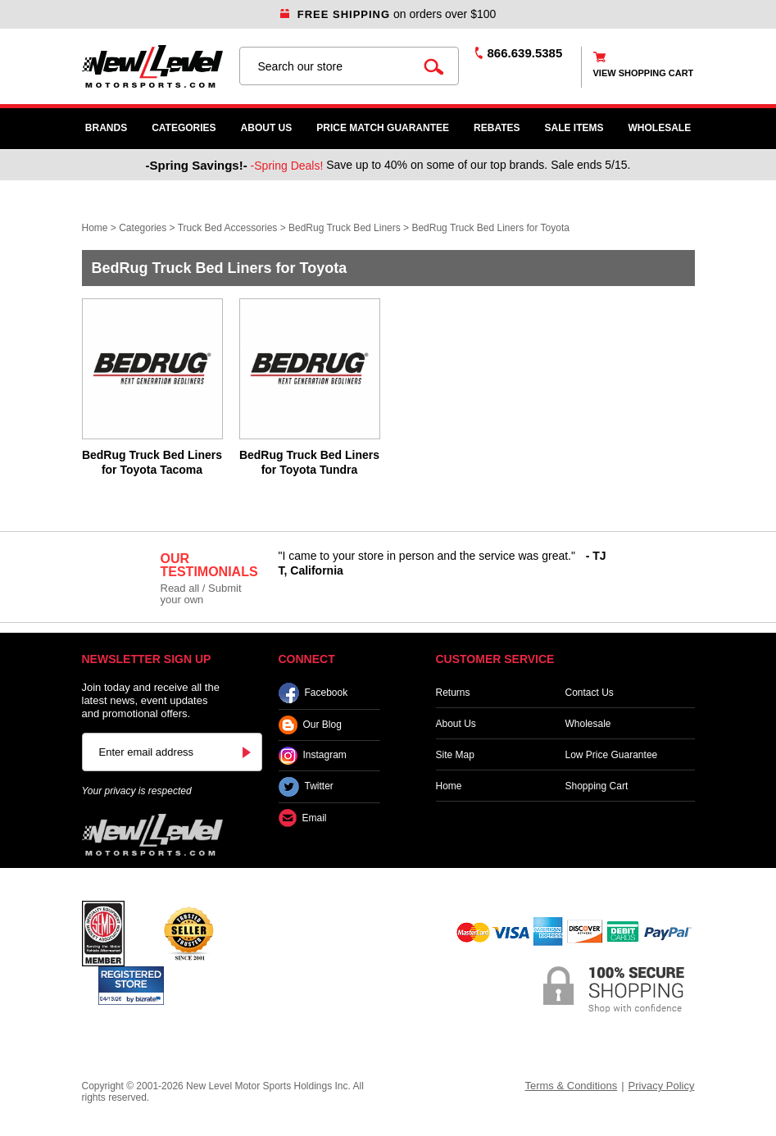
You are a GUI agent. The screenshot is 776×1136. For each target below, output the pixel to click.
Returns (453, 692)
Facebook (313, 693)
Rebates (497, 128)
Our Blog (310, 725)
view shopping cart (643, 73)
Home (95, 228)
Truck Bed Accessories (228, 228)
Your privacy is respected (137, 791)
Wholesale (588, 723)
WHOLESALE (660, 128)
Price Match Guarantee (382, 128)
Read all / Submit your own (201, 594)
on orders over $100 (388, 13)
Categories (184, 128)
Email (303, 818)
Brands (106, 128)
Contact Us (589, 692)
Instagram (313, 756)
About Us (267, 128)
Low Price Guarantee (611, 755)
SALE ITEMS (574, 128)
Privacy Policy (662, 1085)
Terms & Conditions (570, 1085)
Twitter (306, 787)
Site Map (455, 755)
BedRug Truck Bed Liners (344, 228)
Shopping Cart (597, 786)
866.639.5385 (525, 53)
